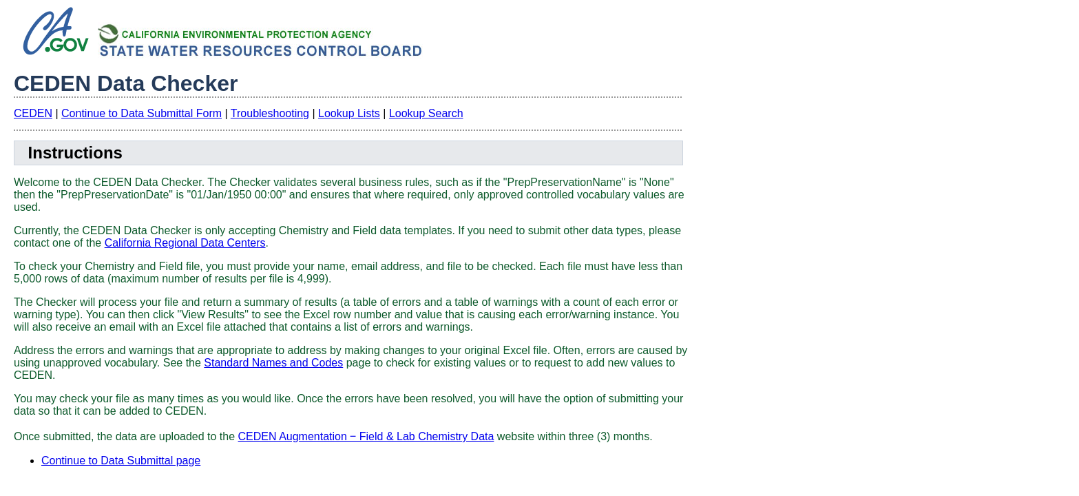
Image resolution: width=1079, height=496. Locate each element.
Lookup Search (426, 113)
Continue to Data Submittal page (120, 460)
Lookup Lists (349, 113)
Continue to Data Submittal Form (141, 113)
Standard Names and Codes (273, 363)
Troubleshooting (270, 113)
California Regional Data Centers (185, 243)
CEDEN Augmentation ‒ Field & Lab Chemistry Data (366, 436)
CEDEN (33, 113)
